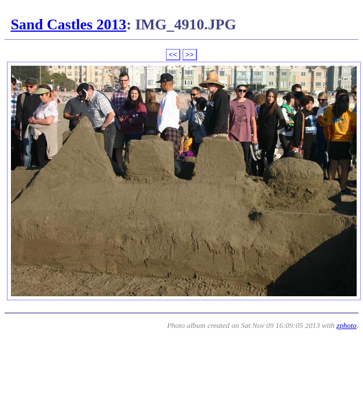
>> (190, 54)
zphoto (346, 325)
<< (173, 54)
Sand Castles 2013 (68, 24)
